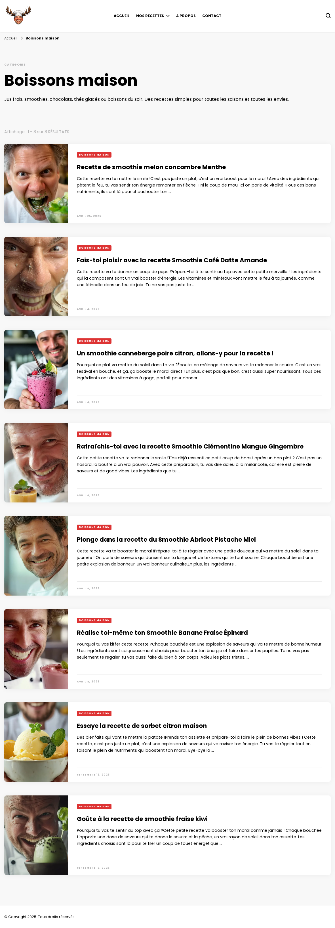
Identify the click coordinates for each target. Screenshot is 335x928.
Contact (212, 15)
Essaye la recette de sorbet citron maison (142, 726)
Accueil (122, 15)
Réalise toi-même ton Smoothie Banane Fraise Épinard (162, 633)
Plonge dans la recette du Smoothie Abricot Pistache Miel (166, 539)
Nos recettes (150, 15)
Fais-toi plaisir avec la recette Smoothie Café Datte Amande (172, 260)
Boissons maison (94, 154)
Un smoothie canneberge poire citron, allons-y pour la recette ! (175, 353)
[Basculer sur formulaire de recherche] (328, 15)
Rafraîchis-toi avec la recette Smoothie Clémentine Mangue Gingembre (190, 446)
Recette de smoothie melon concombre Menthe (151, 167)
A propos (186, 15)
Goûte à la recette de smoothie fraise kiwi (142, 819)
